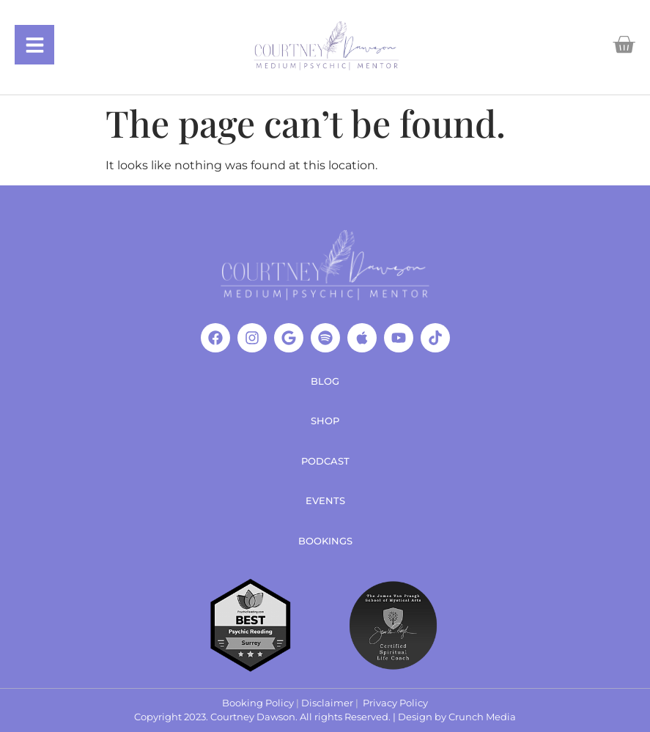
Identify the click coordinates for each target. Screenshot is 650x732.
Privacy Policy (395, 703)
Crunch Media (482, 716)
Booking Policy (258, 703)
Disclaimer (327, 703)
